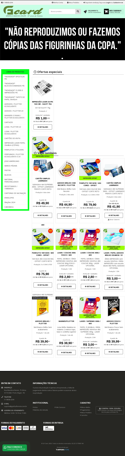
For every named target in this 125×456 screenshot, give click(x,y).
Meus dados (85, 407)
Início (35, 407)
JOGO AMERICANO (11, 161)
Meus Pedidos (73, 2)
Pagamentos (85, 410)
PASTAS (7, 170)
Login (108, 2)
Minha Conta (57, 2)
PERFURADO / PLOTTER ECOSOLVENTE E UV (14, 155)
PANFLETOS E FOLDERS (14, 150)
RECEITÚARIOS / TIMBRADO (10, 187)
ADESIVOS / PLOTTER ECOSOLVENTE (13, 105)
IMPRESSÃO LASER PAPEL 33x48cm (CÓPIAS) (14, 144)
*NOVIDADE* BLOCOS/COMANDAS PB (14, 84)
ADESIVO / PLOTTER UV (13, 111)
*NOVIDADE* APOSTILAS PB (14, 77)
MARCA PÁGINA (10, 166)
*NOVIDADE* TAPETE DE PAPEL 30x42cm (14, 98)
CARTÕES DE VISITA (12, 138)
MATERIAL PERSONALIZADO (11, 180)
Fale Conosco (60, 407)
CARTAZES (8, 122)
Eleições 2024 (9, 202)
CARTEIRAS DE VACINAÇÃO (15, 193)
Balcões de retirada (40, 410)
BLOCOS (7, 175)
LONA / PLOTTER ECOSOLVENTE (11, 132)
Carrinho (83, 415)
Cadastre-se (118, 2)
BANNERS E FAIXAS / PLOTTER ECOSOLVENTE (14, 116)
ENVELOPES (9, 198)
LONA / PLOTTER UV (12, 127)
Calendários (9, 207)
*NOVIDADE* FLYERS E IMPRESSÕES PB (13, 91)
